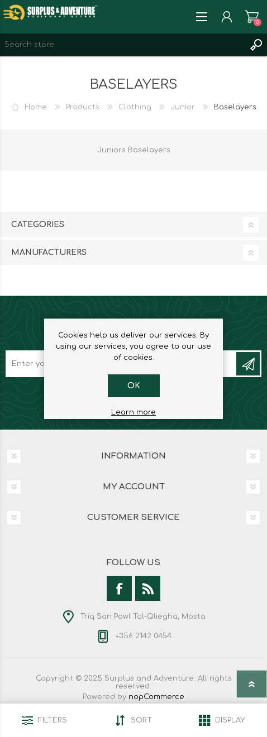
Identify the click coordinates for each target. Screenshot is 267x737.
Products (82, 107)
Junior (182, 107)
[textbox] (122, 44)
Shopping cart (251, 16)
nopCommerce (156, 697)
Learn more (133, 412)
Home (36, 107)
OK (133, 386)
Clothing (134, 107)
